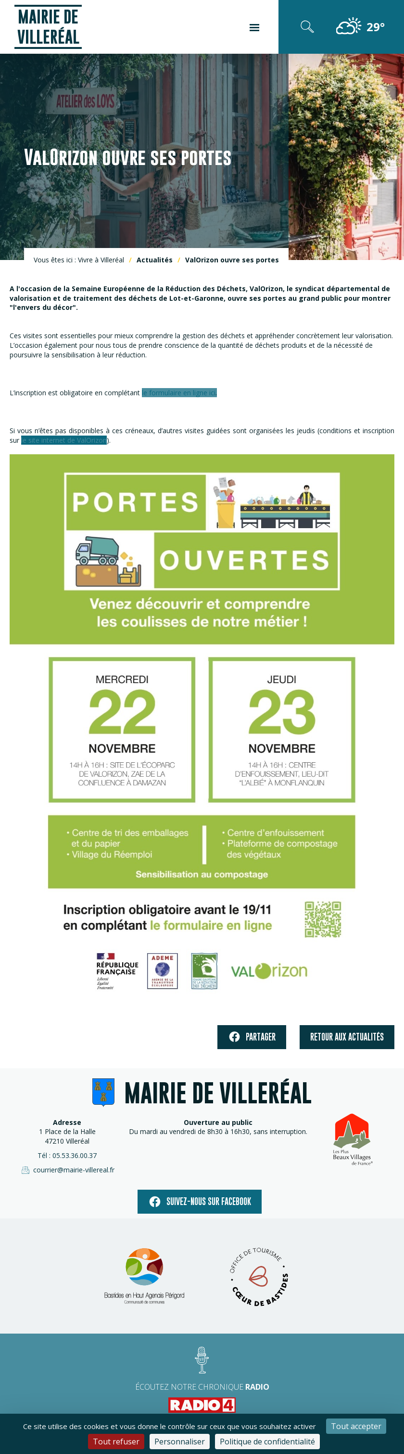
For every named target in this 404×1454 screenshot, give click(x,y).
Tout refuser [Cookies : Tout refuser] (116, 1441)
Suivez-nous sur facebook (199, 1201)
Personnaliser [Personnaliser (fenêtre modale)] (179, 1441)
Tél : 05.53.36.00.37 (67, 1155)
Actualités (155, 259)
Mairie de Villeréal (48, 26)
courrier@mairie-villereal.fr (67, 1170)
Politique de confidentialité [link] (267, 1441)
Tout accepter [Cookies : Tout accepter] (356, 1426)
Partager (252, 1036)
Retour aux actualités (347, 1037)
